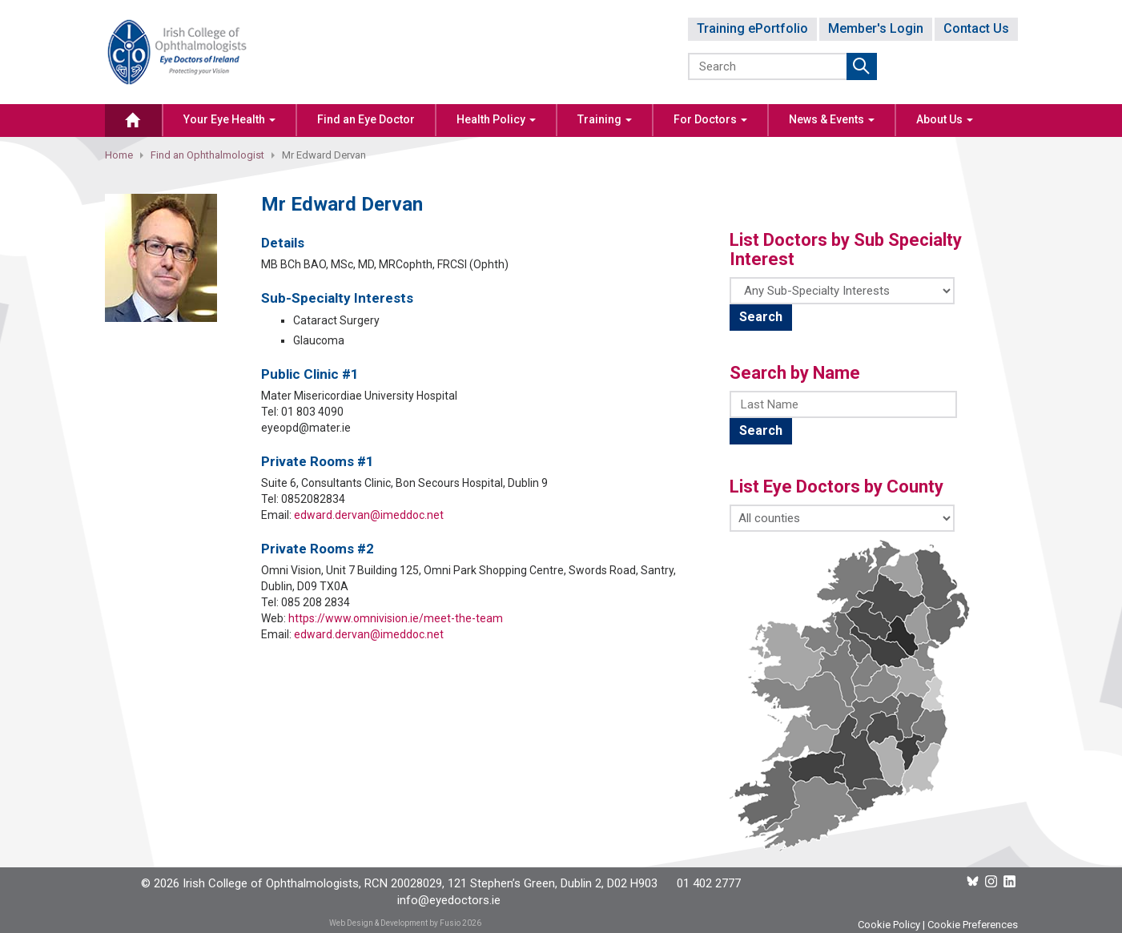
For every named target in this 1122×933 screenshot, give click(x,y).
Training (604, 119)
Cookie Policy (889, 925)
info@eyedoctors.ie (449, 900)
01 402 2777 (709, 883)
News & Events (832, 119)
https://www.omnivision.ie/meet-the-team (395, 618)
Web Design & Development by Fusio (394, 923)
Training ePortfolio (752, 28)
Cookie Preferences (972, 925)
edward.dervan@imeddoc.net (369, 515)
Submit (862, 66)
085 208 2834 (315, 602)
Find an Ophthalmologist (207, 155)
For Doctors (710, 119)
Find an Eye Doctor (366, 119)
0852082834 (313, 499)
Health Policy (496, 119)
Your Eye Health (229, 119)
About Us (944, 119)
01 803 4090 (312, 411)
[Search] (768, 66)
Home (119, 155)
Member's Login (875, 28)
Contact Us (976, 28)
